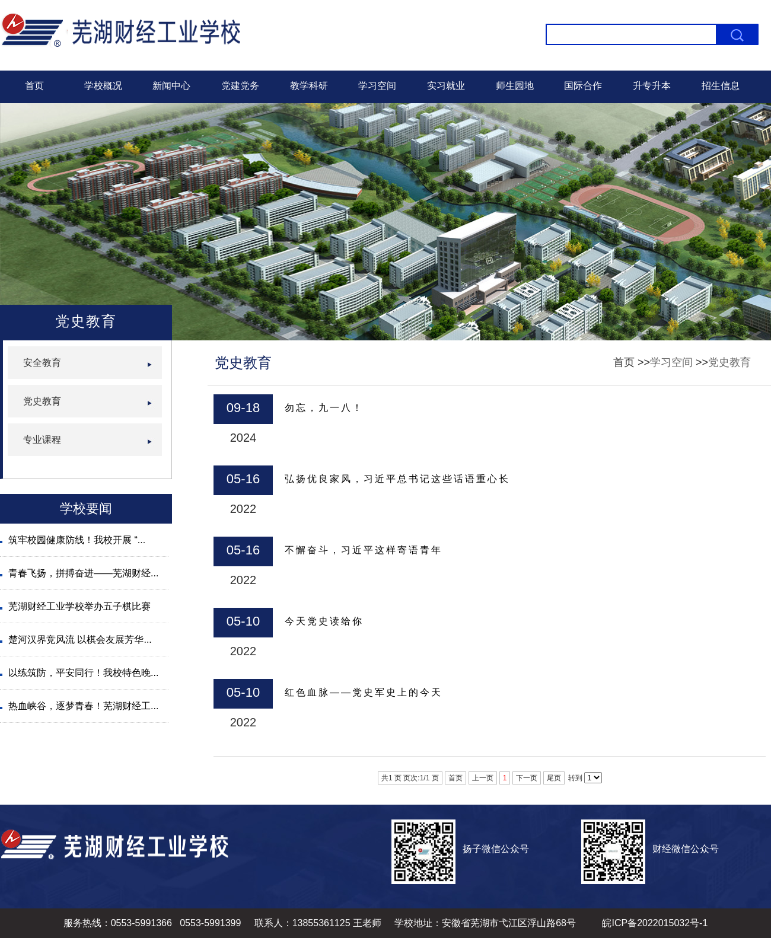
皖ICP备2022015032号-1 (655, 923)
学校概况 (103, 86)
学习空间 (377, 86)
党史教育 (729, 362)
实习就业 (446, 86)
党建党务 (240, 86)
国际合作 (583, 86)
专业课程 (42, 440)
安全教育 (42, 363)
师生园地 (515, 86)
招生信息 (721, 86)
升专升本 (652, 86)
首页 (34, 86)
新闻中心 (171, 86)
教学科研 (309, 86)
